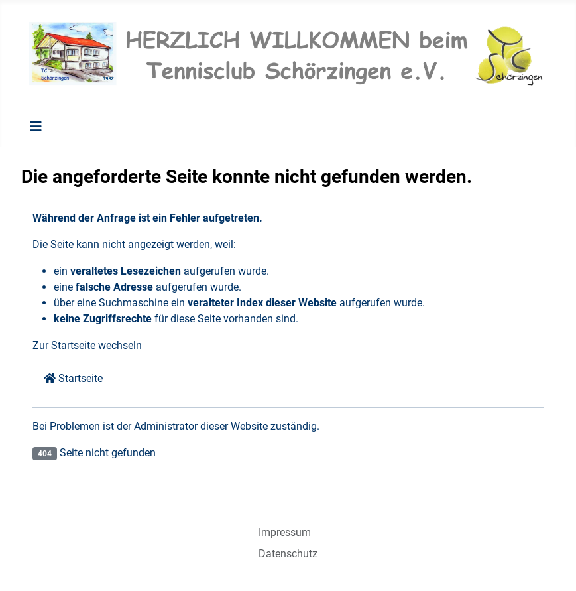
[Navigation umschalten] (35, 127)
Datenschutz (288, 553)
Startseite (73, 378)
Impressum (285, 532)
